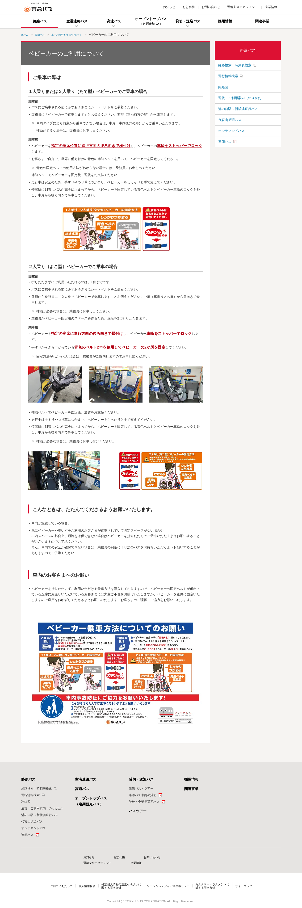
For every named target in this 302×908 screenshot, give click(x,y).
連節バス (224, 157)
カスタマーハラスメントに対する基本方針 (216, 880)
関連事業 (191, 789)
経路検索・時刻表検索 (234, 66)
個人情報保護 (82, 880)
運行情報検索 (228, 79)
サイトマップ (250, 880)
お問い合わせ (211, 7)
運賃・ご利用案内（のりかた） (241, 105)
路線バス (247, 50)
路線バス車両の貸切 (142, 795)
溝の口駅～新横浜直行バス (238, 118)
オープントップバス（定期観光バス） (91, 801)
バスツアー (138, 811)
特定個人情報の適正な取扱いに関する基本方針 (118, 880)
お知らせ (169, 7)
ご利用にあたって (55, 880)
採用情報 (191, 779)
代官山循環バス (229, 131)
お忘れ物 (188, 7)
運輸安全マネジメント (242, 7)
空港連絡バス (85, 779)
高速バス (82, 789)
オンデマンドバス (231, 144)
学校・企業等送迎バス (144, 801)
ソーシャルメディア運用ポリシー (169, 880)
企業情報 (271, 7)
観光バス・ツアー (141, 788)
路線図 (223, 92)
